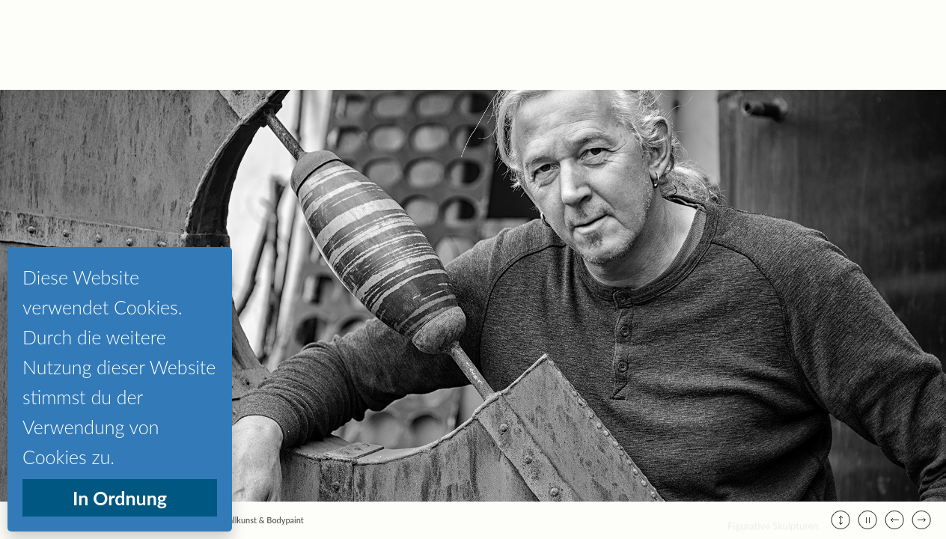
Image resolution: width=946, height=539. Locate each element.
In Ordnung (120, 498)
